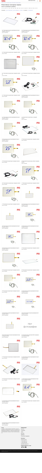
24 (36, 8)
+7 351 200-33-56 (24, 462)
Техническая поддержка (25, 456)
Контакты (22, 449)
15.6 (26, 8)
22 (35, 8)
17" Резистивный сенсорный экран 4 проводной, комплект (30, 191)
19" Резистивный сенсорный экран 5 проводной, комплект (11, 282)
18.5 (29, 8)
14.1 (22, 8)
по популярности (30, 10)
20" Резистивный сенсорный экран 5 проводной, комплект (11, 304)
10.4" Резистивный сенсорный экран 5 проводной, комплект (31, 54)
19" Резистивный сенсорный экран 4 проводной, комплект (30, 259)
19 (31, 8)
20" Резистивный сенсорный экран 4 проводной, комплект (30, 282)
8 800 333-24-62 (31, 0)
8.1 (9, 8)
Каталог (5, 2)
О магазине (23, 450)
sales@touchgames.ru (25, 464)
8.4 (11, 8)
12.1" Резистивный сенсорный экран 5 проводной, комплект (11, 99)
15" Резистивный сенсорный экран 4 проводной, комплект (30, 145)
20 (33, 8)
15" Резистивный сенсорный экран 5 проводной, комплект (11, 168)
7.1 (7, 8)
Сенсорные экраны (9, 2)
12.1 (19, 8)
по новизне (21, 10)
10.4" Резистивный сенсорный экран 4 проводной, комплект (11, 54)
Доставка (22, 453)
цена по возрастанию (9, 10)
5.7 (2, 8)
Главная (2, 2)
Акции (22, 452)
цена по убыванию (16, 10)
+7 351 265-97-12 (24, 461)
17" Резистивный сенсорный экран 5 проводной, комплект (11, 213)
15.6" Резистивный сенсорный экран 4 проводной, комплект (11, 191)
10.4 (17, 8)
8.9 (13, 8)
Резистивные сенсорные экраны (16, 2)
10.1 (15, 8)
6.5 (5, 8)
